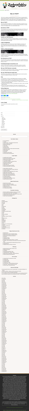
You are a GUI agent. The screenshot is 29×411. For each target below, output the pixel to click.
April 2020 (3, 325)
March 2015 (3, 367)
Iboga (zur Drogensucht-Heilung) (7, 143)
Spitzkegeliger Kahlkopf (6, 238)
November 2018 (4, 341)
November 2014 (4, 371)
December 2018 (4, 340)
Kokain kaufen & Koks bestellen (7, 172)
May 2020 (3, 324)
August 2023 (4, 299)
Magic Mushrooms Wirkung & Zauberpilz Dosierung (10, 234)
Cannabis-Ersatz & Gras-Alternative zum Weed (9, 258)
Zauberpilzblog (2, 10)
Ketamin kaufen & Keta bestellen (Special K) (9, 175)
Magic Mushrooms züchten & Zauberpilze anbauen (10, 233)
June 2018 (3, 346)
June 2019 (3, 334)
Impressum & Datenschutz (16, 407)
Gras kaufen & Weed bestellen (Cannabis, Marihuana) (10, 169)
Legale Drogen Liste (6, 164)
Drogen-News (4, 206)
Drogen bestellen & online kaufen (7, 168)
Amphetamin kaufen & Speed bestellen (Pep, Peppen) (10, 171)
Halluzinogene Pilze (6, 243)
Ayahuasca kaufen (5, 146)
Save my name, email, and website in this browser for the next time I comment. (4, 121)
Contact (21, 407)
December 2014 (4, 370)
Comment (2, 105)
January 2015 (4, 369)
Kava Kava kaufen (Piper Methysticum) (8, 153)
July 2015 (3, 363)
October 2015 (4, 360)
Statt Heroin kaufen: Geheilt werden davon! (9, 265)
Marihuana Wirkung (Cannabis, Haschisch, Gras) (10, 248)
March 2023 (3, 304)
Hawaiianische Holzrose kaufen (7, 152)
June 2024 (3, 290)
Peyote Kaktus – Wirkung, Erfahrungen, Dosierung (10, 264)
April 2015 (3, 366)
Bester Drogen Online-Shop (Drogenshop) (9, 174)
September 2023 (4, 298)
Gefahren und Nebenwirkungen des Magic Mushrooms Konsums (12, 242)
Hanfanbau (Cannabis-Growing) (6, 211)
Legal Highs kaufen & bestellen (7, 157)
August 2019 (4, 332)
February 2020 (4, 327)
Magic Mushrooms (5, 232)
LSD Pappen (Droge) (6, 260)
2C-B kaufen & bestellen (6, 176)
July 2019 (3, 333)
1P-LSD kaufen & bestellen (7, 160)
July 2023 (3, 300)
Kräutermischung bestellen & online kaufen (9, 166)
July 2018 (3, 345)
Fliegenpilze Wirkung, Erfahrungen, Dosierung (9, 244)
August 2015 (4, 362)
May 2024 (3, 291)
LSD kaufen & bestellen (6, 170)
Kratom (3, 215)
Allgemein (3, 200)
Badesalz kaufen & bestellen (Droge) (8, 159)
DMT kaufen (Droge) (6, 147)
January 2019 (4, 339)
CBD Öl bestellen (5, 150)
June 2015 (3, 364)
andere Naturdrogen (5, 201)
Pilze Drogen (5, 236)
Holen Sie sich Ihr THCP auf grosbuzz (11, 93)
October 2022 (4, 309)
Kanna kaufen (5, 151)
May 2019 (3, 335)
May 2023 (3, 302)
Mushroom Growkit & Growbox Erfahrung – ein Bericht (10, 239)
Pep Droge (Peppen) (6, 261)
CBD (2, 204)
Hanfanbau (3, 210)
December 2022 (4, 307)
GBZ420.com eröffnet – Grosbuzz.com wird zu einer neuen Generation (11, 271)
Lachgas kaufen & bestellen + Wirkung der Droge (10, 161)
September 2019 (4, 331)
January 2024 (4, 295)
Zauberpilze (3, 228)
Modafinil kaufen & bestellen (7, 163)
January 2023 (4, 306)
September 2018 (4, 343)
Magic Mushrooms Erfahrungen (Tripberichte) (9, 235)
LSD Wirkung (5, 250)
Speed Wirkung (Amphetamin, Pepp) (8, 251)
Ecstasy (3, 207)
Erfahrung (3, 208)
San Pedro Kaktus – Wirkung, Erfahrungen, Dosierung (10, 263)
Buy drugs (3, 202)
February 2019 (4, 338)
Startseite (7, 407)
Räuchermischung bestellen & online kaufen (9, 158)
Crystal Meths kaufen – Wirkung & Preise (8, 252)
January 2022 (4, 311)
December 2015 (4, 358)
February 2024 (4, 294)
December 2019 (4, 329)
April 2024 (3, 292)
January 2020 (4, 328)
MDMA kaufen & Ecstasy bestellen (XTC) (8, 173)
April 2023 (3, 303)
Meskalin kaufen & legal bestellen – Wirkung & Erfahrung (11, 253)
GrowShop (4, 141)
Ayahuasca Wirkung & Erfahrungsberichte (9, 254)
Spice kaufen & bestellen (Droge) (7, 162)
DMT (2, 205)
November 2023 (4, 296)
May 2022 (3, 310)
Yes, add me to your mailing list (2, 126)
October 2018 (4, 342)
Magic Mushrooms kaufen (6, 144)
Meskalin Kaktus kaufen (6, 149)
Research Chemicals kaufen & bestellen (8, 165)
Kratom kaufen (5, 145)
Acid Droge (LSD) (5, 259)
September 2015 (4, 361)
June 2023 (3, 301)
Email (2, 114)
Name (1, 112)
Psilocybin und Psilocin (6, 237)
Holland (3, 212)
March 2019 (3, 337)
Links (10, 407)
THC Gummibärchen (6, 140)
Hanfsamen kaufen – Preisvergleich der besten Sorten (10, 142)
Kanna (3, 213)
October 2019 (4, 330)
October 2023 (4, 297)
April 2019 (3, 336)
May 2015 (3, 365)
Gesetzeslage (4, 209)
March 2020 (3, 326)
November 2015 (4, 359)
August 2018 (4, 344)
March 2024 (3, 293)
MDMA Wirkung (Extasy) (6, 249)
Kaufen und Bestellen (5, 214)
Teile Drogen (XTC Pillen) (6, 262)
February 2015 (4, 368)
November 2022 (4, 308)
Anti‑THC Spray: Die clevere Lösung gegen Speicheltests (9, 272)
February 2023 (4, 305)
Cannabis (3, 203)
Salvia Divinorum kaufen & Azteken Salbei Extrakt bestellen (11, 148)
